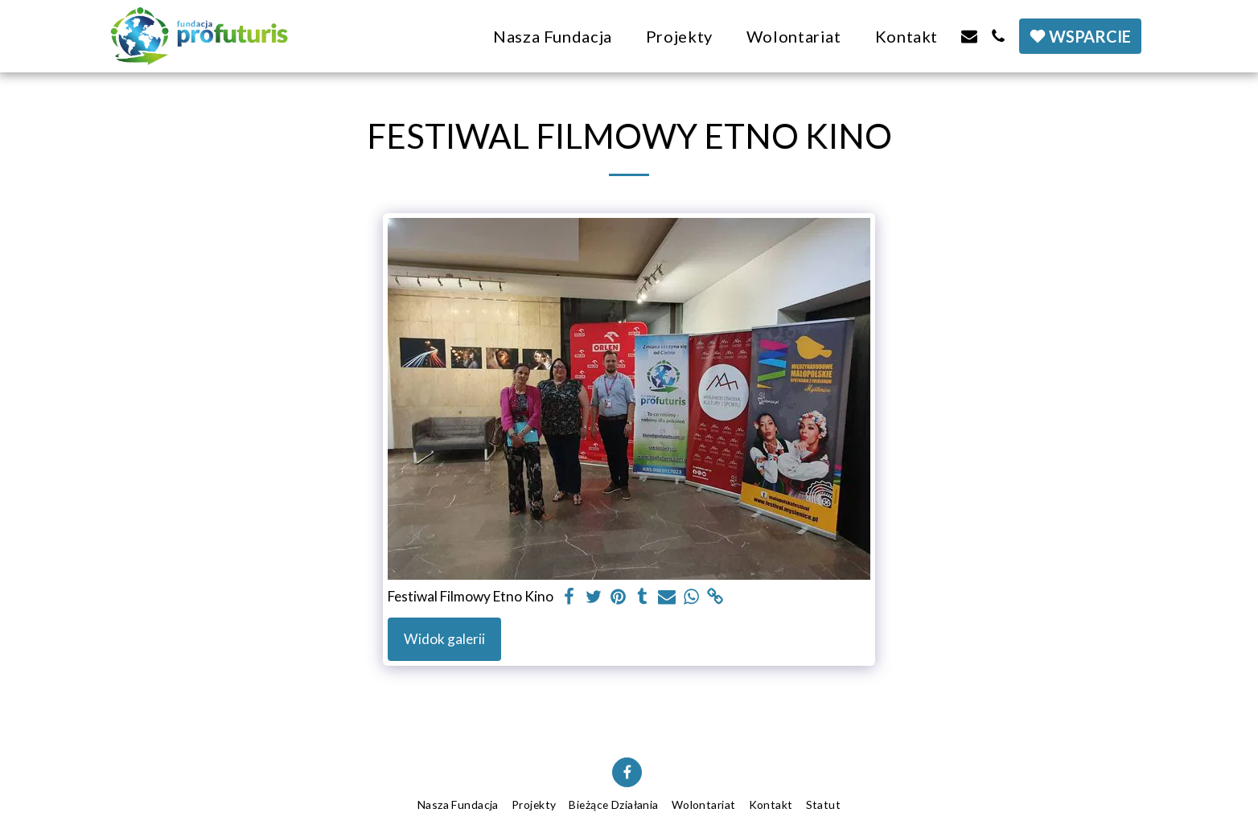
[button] (969, 36)
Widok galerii (444, 638)
